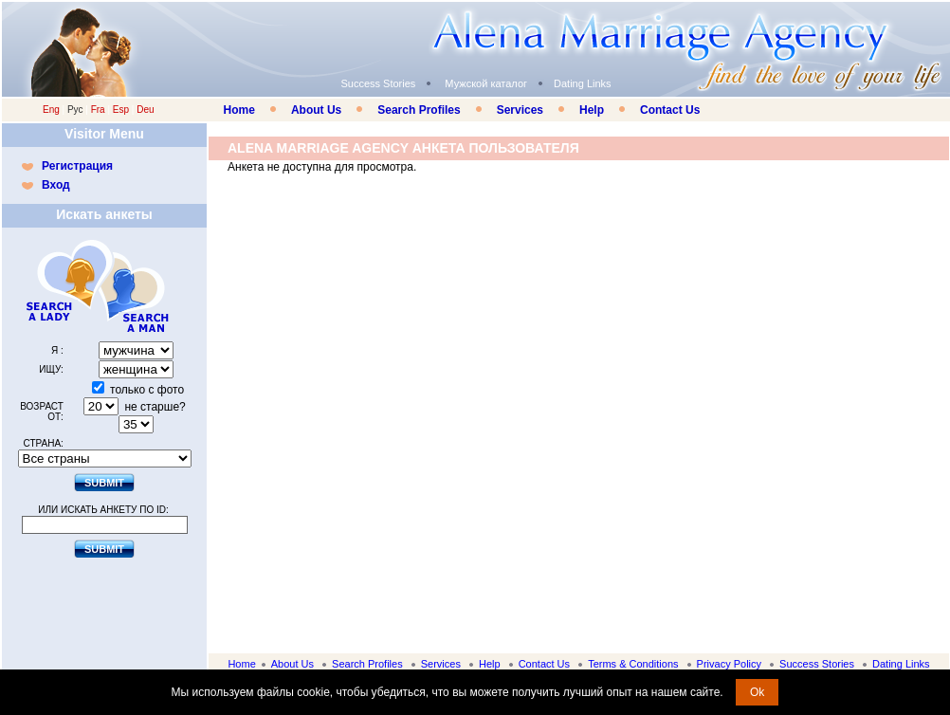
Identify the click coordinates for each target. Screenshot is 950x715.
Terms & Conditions (633, 663)
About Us (316, 110)
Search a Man (141, 286)
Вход (56, 185)
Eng (51, 109)
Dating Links (583, 83)
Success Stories (377, 83)
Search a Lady (60, 286)
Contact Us (670, 110)
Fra (98, 109)
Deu (145, 109)
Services (520, 110)
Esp (121, 109)
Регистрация (77, 166)
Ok (757, 692)
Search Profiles (418, 110)
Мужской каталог (486, 83)
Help (591, 110)
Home (239, 110)
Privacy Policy (729, 663)
